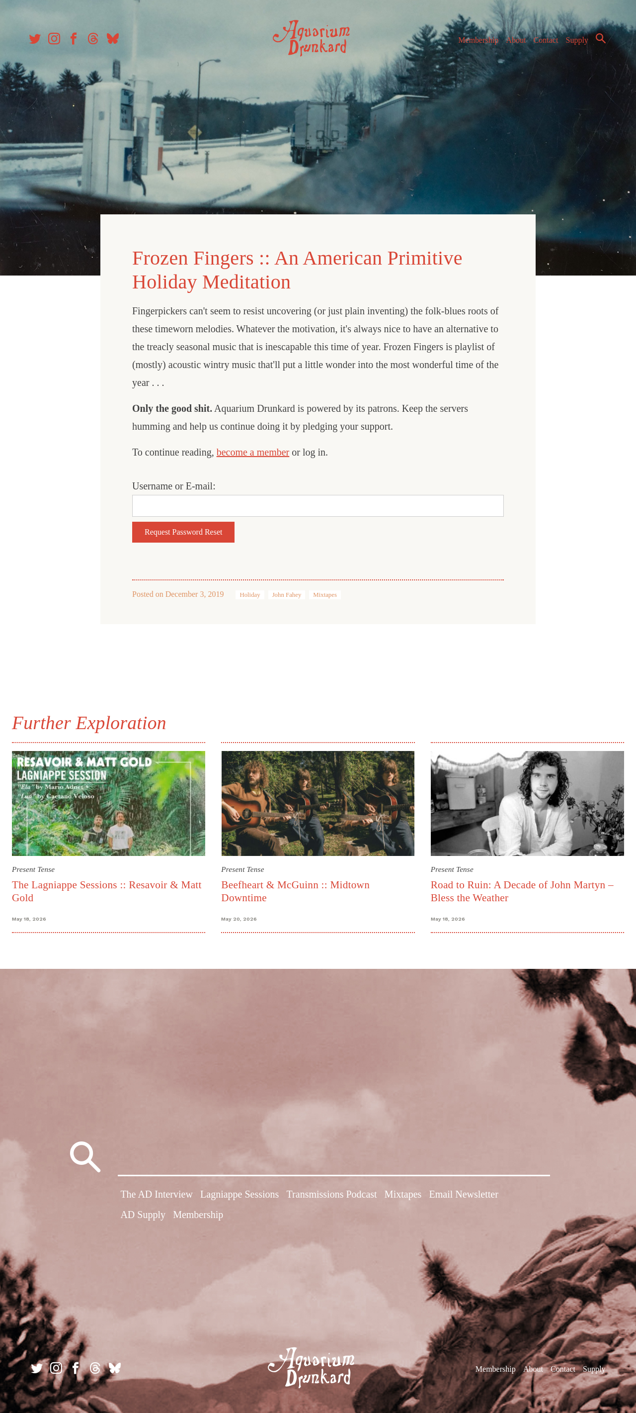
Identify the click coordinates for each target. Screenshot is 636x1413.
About (511, 44)
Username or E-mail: (174, 483)
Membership (474, 44)
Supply (572, 44)
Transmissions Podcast (332, 1196)
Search (596, 42)
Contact (541, 44)
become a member (253, 449)
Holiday (249, 592)
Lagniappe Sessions (239, 1196)
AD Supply (142, 1216)
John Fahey (287, 592)
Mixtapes (325, 592)
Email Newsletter (463, 1196)
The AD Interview (156, 1196)
